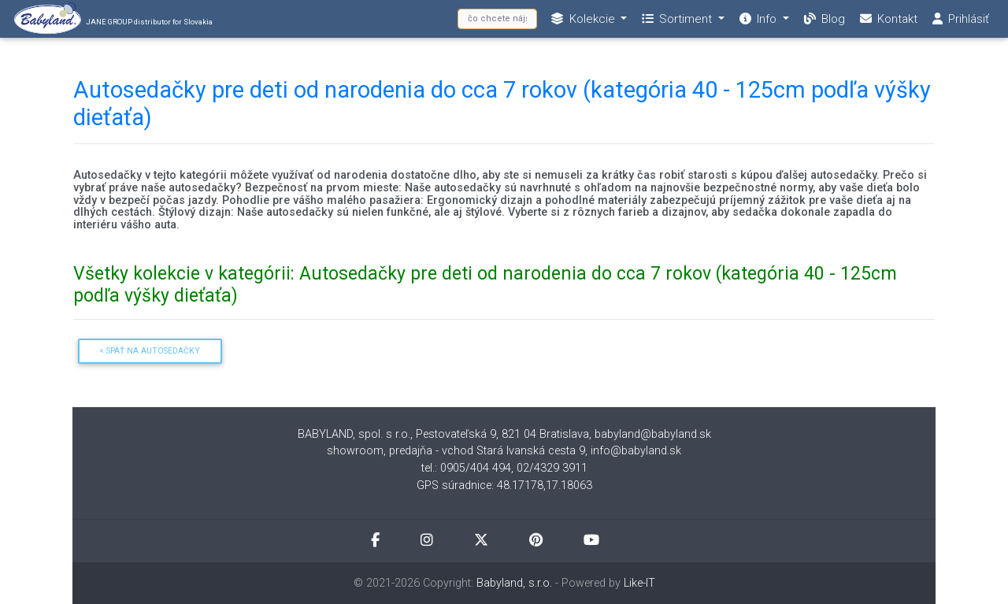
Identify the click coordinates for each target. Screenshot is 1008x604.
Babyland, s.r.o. (514, 583)
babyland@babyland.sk (653, 434)
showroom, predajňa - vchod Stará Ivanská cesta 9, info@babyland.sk (504, 451)
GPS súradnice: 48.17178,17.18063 (504, 485)
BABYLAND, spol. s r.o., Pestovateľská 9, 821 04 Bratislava (443, 434)
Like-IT (639, 583)
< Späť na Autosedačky (149, 351)
